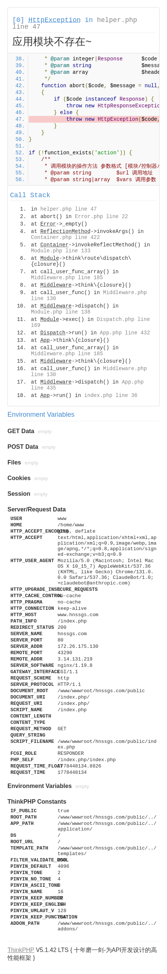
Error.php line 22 (101, 217)
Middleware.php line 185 (67, 278)
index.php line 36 (111, 395)
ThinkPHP (20, 950)
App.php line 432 (125, 333)
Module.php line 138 (61, 312)
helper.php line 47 (68, 209)
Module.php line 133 (61, 251)
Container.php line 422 (65, 237)
